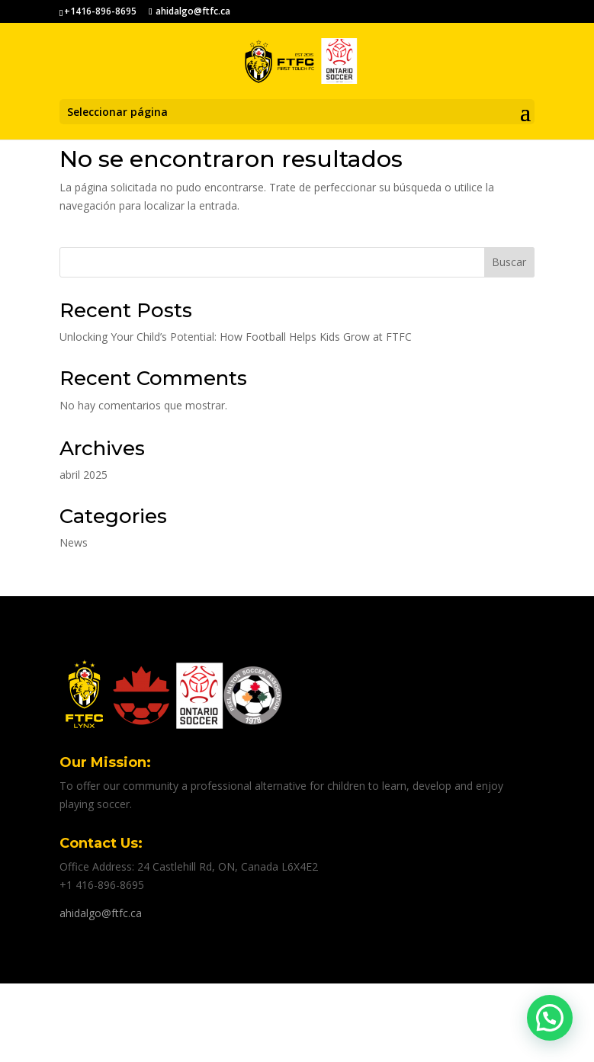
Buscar (509, 262)
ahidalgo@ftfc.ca (100, 913)
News (73, 542)
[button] (550, 1018)
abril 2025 (83, 474)
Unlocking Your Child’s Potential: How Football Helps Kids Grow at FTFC (235, 336)
